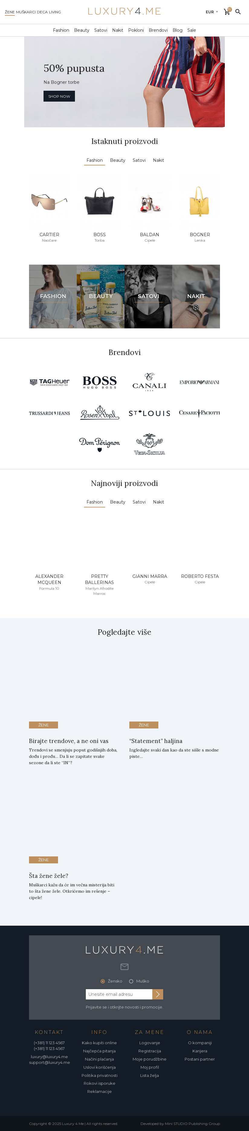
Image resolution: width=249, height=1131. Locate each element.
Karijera (199, 1050)
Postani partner (200, 1059)
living (55, 12)
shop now (59, 96)
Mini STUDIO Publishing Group (192, 1123)
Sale (191, 30)
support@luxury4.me (49, 1062)
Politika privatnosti (100, 1075)
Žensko (115, 981)
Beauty (81, 30)
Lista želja (149, 1075)
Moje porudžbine (150, 1059)
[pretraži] (238, 11)
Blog (178, 30)
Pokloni (136, 30)
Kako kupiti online (99, 1042)
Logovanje (149, 1042)
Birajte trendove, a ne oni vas (68, 741)
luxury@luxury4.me (49, 1056)
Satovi (100, 30)
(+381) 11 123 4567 (49, 1042)
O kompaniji (200, 1042)
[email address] (119, 994)
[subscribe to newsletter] (157, 994)
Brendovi (158, 30)
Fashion (61, 30)
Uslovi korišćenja (99, 1067)
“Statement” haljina (156, 741)
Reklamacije (99, 1091)
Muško (142, 981)
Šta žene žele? (48, 875)
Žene (43, 724)
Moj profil (150, 1067)
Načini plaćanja (99, 1059)
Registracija (149, 1050)
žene (10, 12)
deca (42, 12)
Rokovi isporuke (99, 1083)
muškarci (26, 12)
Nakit (117, 30)
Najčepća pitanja (99, 1050)
